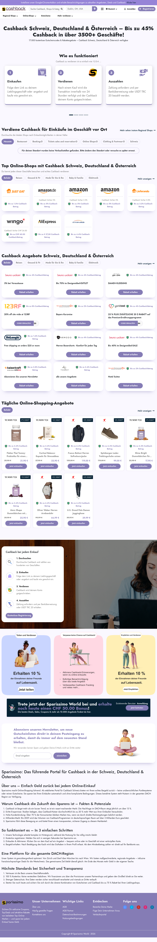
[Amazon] (47, 197)
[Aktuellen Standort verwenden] (94, 8)
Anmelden (130, 9)
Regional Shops (9, 15)
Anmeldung (142, 718)
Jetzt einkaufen (16, 468)
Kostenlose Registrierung (19, 622)
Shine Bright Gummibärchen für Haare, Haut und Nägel (141, 456)
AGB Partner (68, 917)
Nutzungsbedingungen (73, 925)
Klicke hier (131, 2)
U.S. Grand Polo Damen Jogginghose (78, 515)
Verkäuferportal (99, 921)
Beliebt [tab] (7, 177)
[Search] (46, 9)
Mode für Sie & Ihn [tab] (55, 177)
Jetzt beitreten (135, 711)
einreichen (62, 762)
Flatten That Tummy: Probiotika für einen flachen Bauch (16, 456)
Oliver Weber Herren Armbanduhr (47, 515)
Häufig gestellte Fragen (42, 917)
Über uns (36, 913)
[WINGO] (15, 228)
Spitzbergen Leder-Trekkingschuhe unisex (109, 455)
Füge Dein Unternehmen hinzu (106, 917)
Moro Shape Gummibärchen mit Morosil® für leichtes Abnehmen (16, 518)
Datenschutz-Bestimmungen (75, 921)
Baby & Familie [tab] (76, 177)
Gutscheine (45, 15)
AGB (65, 913)
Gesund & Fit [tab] (34, 177)
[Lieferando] (141, 197)
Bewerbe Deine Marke (102, 913)
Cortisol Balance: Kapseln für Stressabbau (47, 455)
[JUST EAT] (15, 197)
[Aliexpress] (47, 228)
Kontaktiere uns (39, 921)
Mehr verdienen (64, 15)
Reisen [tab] (19, 177)
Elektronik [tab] (93, 177)
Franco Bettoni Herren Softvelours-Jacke (78, 455)
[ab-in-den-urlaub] (78, 228)
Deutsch (110, 9)
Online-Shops (28, 15)
